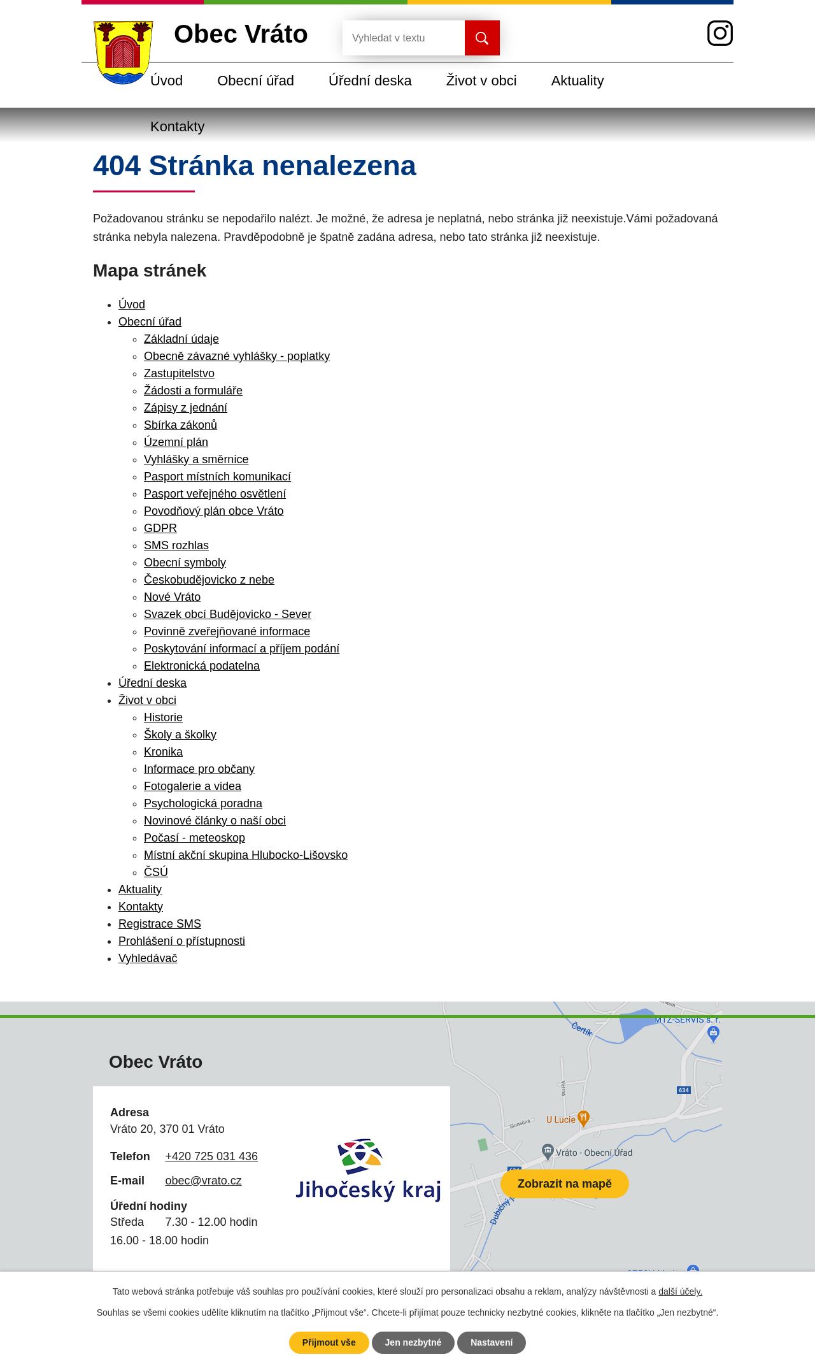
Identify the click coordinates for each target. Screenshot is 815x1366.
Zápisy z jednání (185, 407)
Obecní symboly (185, 562)
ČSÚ (156, 872)
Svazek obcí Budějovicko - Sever (227, 614)
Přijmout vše (329, 1342)
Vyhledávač (147, 958)
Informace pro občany (199, 769)
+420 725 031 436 (211, 1156)
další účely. (680, 1291)
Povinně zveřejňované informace (227, 631)
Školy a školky (180, 734)
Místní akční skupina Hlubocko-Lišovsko (246, 855)
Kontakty (177, 126)
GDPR (160, 528)
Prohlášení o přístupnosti (181, 941)
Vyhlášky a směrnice (196, 459)
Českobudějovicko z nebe (209, 579)
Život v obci (481, 81)
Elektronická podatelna (202, 665)
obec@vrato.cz (203, 1180)
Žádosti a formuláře (193, 390)
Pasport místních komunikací (217, 476)
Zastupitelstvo (179, 373)
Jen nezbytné (413, 1342)
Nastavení (492, 1342)
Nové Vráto (172, 597)
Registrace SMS (159, 923)
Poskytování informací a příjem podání (241, 648)
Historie (163, 717)
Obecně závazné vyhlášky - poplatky (237, 356)
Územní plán (176, 442)
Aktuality (577, 81)
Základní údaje (181, 339)
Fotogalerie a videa (192, 786)
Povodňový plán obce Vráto (213, 511)
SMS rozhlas (176, 545)
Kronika (163, 751)
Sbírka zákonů (180, 425)
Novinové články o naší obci (215, 820)
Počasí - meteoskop (194, 837)
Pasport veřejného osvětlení (215, 493)
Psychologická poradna (203, 803)
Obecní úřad (255, 81)
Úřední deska (370, 81)
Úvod (166, 81)
